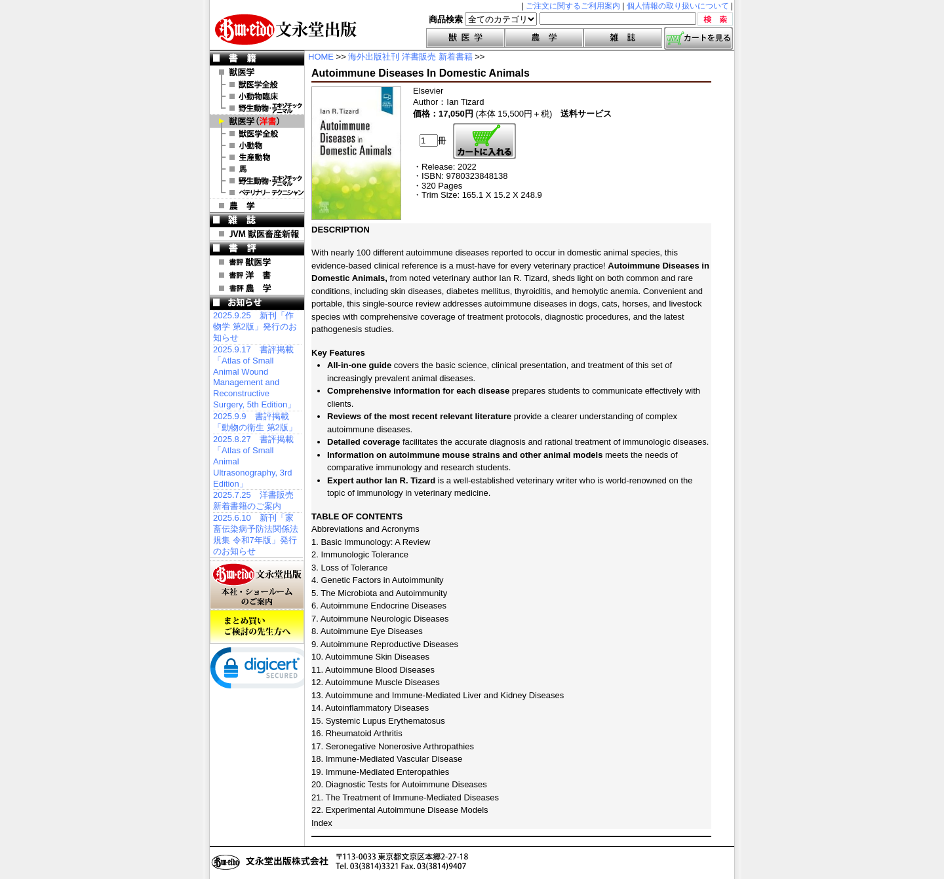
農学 (544, 38)
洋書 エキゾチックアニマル (257, 181)
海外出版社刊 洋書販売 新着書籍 (410, 57)
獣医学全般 (257, 84)
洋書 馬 (257, 169)
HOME (321, 57)
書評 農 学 (257, 288)
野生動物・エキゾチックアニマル (257, 108)
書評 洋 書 (257, 275)
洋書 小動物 (257, 145)
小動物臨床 (257, 96)
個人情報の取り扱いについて (678, 5)
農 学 (257, 205)
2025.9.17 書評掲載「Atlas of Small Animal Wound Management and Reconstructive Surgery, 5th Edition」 (254, 377)
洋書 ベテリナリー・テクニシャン (257, 192)
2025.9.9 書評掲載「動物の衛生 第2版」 (255, 421)
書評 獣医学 (257, 262)
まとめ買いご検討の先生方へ (257, 627)
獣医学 (465, 38)
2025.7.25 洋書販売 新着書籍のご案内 (253, 500)
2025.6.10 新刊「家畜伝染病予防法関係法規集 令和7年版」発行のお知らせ (255, 534)
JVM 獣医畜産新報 (257, 233)
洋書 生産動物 (257, 157)
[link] (262, 671)
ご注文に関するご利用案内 (573, 5)
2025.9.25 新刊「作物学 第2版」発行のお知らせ (255, 326)
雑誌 (622, 38)
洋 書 (257, 121)
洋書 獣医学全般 (257, 134)
